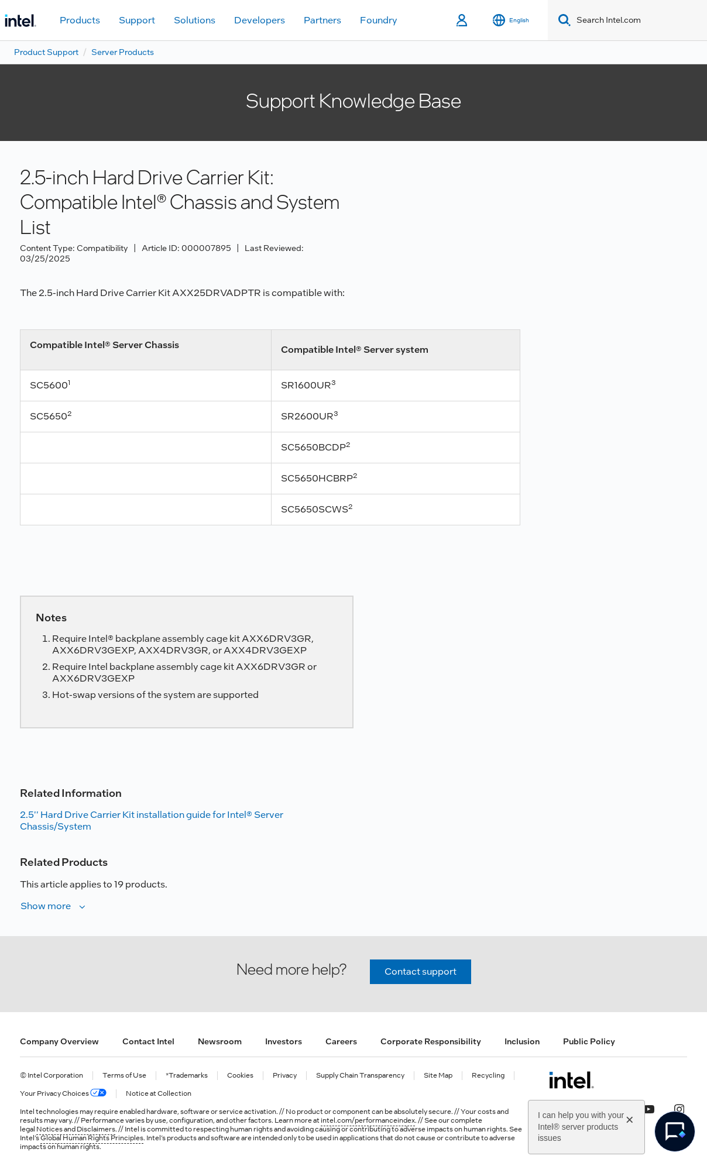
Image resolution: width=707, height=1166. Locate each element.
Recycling (488, 1075)
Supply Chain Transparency (360, 1075)
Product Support (46, 52)
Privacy (285, 1075)
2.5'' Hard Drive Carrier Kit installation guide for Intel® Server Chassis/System (151, 821)
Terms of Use (124, 1075)
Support (137, 20)
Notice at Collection (158, 1093)
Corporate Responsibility (430, 1041)
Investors (283, 1041)
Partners (322, 20)
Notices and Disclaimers (75, 1129)
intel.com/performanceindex (368, 1120)
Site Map (438, 1075)
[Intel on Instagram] (679, 1108)
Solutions (194, 20)
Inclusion (522, 1041)
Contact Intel (148, 1041)
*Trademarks (187, 1075)
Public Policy (589, 1041)
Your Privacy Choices (63, 1093)
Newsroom (220, 1041)
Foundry (378, 20)
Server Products (122, 52)
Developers (259, 20)
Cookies (240, 1075)
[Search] (562, 20)
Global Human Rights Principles (91, 1138)
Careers (341, 1041)
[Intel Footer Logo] (571, 1080)
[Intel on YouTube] (648, 1108)
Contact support (421, 971)
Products (80, 20)
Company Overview (59, 1041)
